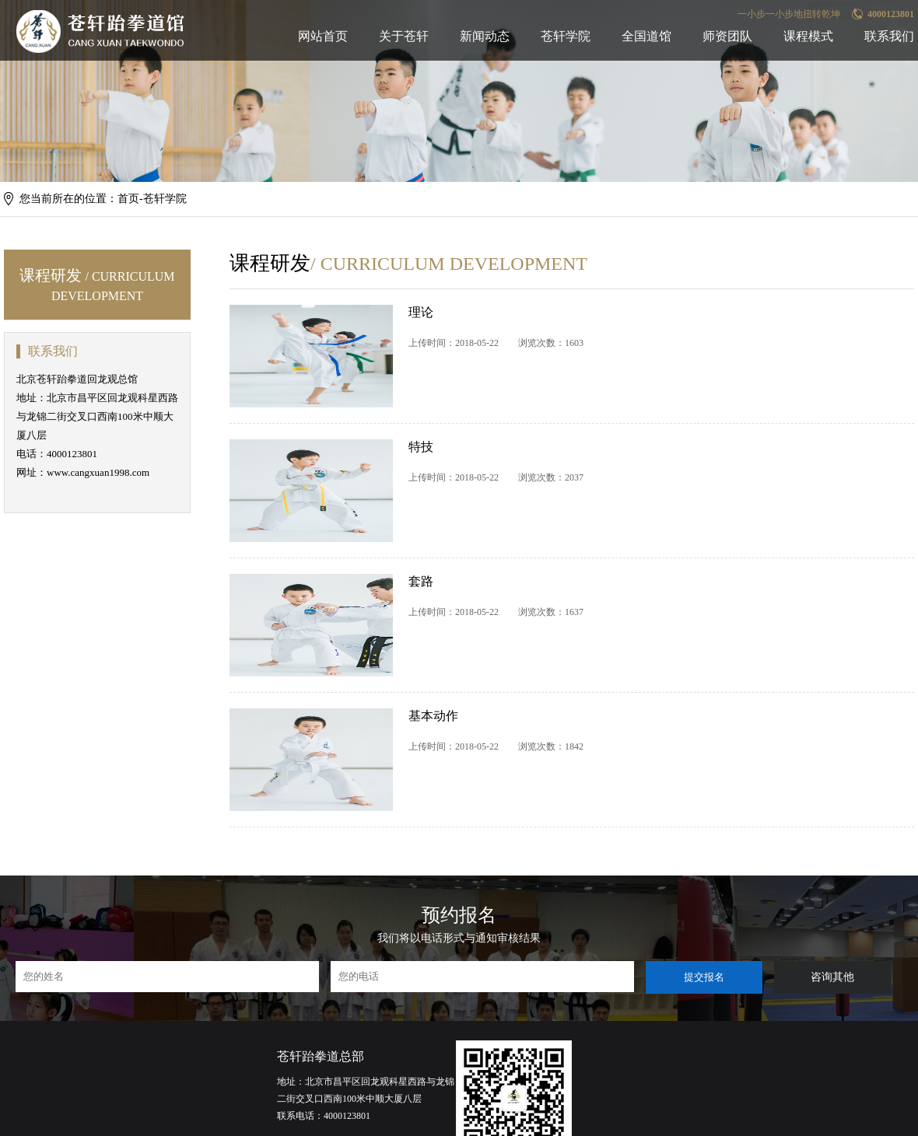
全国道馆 (646, 36)
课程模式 (808, 36)
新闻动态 (485, 36)
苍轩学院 (565, 36)
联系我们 (889, 36)
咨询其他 (832, 977)
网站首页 (323, 36)
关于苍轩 (404, 36)
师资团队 (727, 36)
